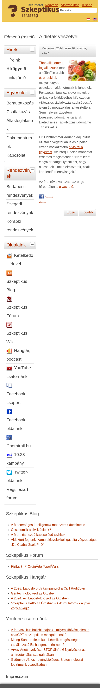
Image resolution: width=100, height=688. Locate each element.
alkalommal (56, 63)
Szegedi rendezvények (19, 208)
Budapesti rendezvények (19, 191)
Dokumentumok (19, 142)
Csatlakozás (18, 111)
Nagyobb (51, 5)
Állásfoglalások (19, 124)
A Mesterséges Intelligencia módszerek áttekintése (48, 525)
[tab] (33, 49)
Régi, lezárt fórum (17, 493)
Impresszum (17, 676)
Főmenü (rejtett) (19, 36)
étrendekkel (47, 77)
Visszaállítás (70, 5)
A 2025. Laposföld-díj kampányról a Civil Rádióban (48, 588)
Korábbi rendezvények (19, 225)
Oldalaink (21, 244)
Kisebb (87, 5)
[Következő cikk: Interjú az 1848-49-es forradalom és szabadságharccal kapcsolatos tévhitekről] (87, 212)
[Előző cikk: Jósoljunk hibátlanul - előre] (71, 212)
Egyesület (21, 92)
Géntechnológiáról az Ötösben (33, 593)
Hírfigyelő (16, 68)
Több (42, 63)
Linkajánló (16, 77)
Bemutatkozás (20, 103)
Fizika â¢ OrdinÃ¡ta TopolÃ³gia (34, 566)
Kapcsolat (15, 155)
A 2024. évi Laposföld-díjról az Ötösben (40, 598)
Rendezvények (21, 172)
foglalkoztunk (48, 68)
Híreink (13, 60)
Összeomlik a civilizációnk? (31, 530)
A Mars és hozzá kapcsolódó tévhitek (38, 534)
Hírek (21, 49)
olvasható (66, 186)
